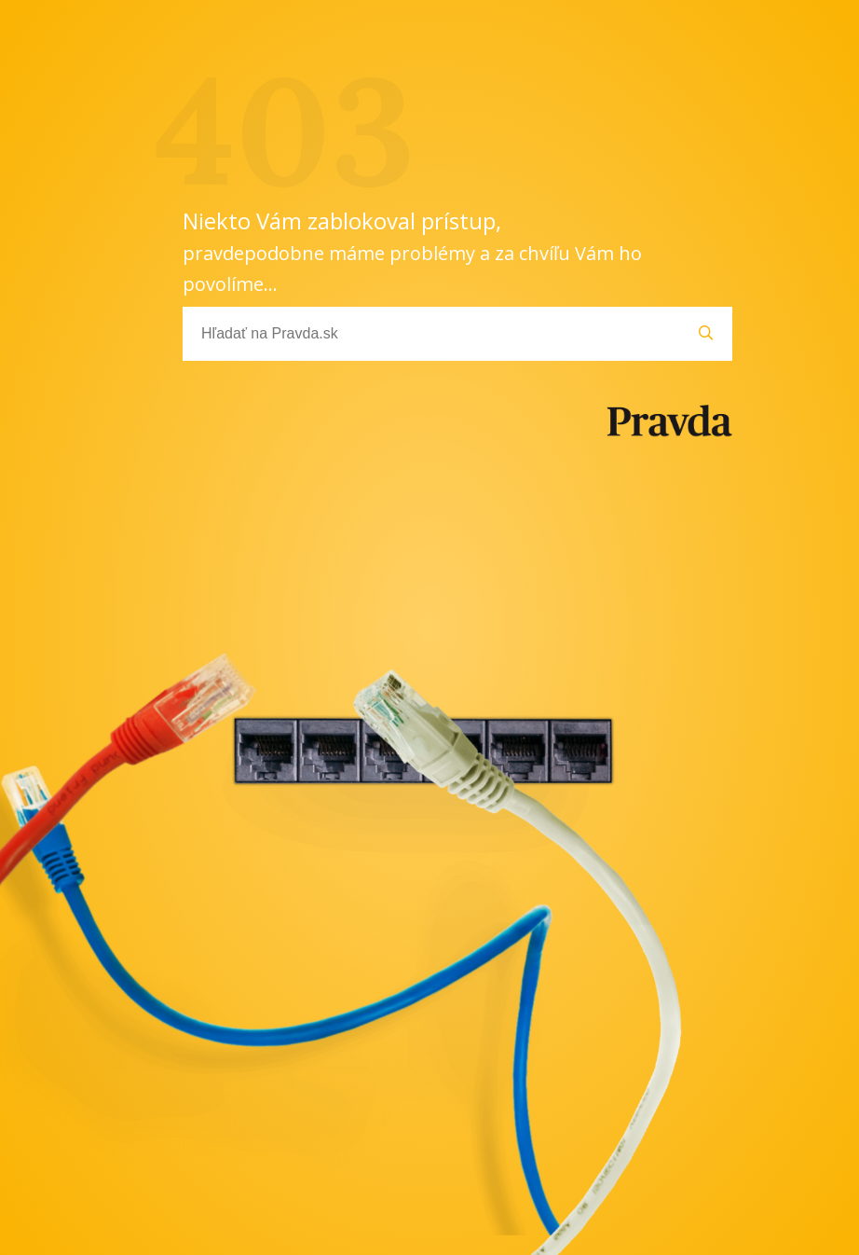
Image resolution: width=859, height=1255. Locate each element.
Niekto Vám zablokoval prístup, (412, 251)
